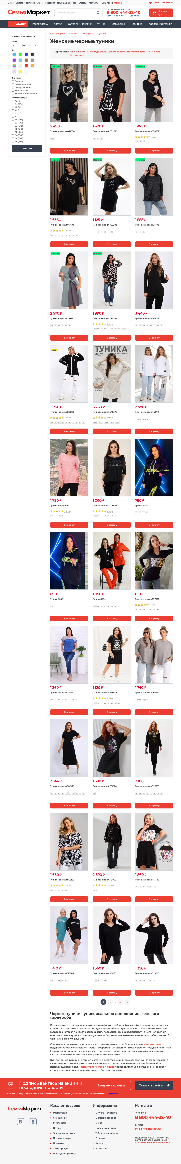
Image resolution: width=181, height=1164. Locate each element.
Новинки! (137, 24)
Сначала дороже (116, 52)
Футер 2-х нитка (21, 87)
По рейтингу (76, 55)
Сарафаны (118, 24)
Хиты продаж (61, 1148)
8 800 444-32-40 (123, 12)
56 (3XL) (17, 123)
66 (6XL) (17, 138)
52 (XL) (16, 117)
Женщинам (60, 1118)
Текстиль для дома (64, 1133)
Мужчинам (59, 1123)
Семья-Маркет (29, 13)
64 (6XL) (17, 135)
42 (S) (16, 101)
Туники (101, 24)
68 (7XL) (17, 141)
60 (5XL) (17, 129)
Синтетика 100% (21, 84)
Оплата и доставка (25, 3)
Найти (98, 13)
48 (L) (16, 110)
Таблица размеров (67, 3)
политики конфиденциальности (154, 1142)
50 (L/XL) (17, 113)
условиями (113, 1094)
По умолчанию (77, 52)
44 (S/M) (17, 104)
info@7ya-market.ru (148, 1128)
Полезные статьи (105, 1128)
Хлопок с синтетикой (24, 94)
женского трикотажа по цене (97, 1066)
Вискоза (17, 81)
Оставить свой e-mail (154, 1085)
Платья (58, 24)
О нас (11, 3)
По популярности (136, 52)
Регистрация (167, 3)
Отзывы (82, 3)
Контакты (93, 3)
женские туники (153, 1044)
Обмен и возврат (46, 3)
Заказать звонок (115, 15)
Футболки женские (79, 24)
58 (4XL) (17, 126)
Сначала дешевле (96, 52)
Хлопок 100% (20, 91)
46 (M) (16, 107)
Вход (156, 3)
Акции (99, 1143)
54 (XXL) (17, 120)
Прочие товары (62, 1138)
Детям (57, 1128)
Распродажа (40, 24)
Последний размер (160, 24)
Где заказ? (135, 15)
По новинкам (154, 52)
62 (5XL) (17, 132)
